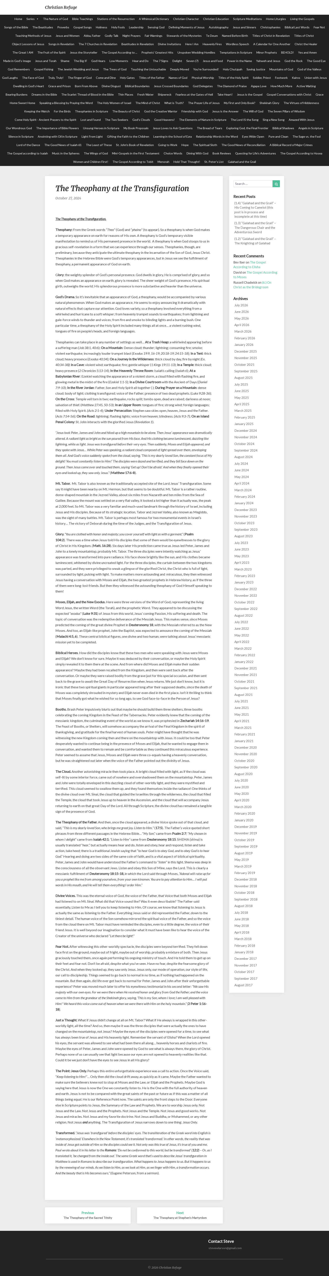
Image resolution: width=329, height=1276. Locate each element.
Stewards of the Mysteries (184, 35)
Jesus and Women (68, 35)
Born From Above (86, 86)
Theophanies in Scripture (91, 111)
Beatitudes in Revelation (137, 44)
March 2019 (243, 866)
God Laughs (10, 77)
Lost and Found (91, 119)
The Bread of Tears (209, 128)
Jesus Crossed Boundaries (171, 86)
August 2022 (243, 615)
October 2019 (244, 840)
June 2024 (241, 470)
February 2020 (244, 813)
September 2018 (245, 899)
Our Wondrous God (19, 128)
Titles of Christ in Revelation (271, 35)
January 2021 (243, 741)
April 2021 (241, 721)
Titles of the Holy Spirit (233, 77)
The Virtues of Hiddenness (301, 103)
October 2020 (244, 760)
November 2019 (245, 833)
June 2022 (241, 628)
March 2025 (243, 410)
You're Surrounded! (206, 69)
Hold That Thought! (187, 161)
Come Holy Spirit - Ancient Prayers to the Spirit (45, 119)
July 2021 (241, 701)
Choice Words (173, 153)
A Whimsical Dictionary (154, 19)
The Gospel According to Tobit (132, 161)
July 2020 (241, 780)
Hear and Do (140, 61)
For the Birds (62, 111)
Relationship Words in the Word (217, 136)
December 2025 (245, 351)
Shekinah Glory (269, 103)
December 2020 (245, 747)
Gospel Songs (82, 27)
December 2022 (245, 589)
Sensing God (156, 27)
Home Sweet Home (22, 103)
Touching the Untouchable (148, 69)
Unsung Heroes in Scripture (101, 128)
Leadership (136, 27)
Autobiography (218, 27)
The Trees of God (115, 69)
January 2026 (243, 344)
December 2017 (245, 958)
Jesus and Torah (45, 61)
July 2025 (241, 384)
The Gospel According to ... (119, 52)
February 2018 (244, 945)
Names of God (178, 77)
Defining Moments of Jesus (187, 27)
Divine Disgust (111, 86)
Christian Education (216, 19)
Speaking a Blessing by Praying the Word (66, 103)
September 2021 (245, 688)
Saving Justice (256, 69)
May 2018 (241, 925)
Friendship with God (194, 111)
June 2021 (241, 708)
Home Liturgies (276, 19)
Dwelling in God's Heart (28, 86)
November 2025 (245, 358)
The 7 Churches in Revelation (97, 44)
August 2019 (243, 853)
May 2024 (241, 477)
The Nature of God (55, 19)
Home (18, 19)
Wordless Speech (237, 44)
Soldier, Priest (262, 77)
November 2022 (245, 595)
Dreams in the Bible (44, 94)
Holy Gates (127, 77)
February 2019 (244, 873)
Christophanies (270, 27)
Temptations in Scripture (235, 52)
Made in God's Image (17, 61)
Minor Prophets (266, 52)
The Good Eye (316, 61)
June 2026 (241, 311)
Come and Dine (106, 77)
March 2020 (243, 807)
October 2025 (244, 364)
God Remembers (19, 69)
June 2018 (241, 919)
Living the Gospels (302, 19)
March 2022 (243, 648)
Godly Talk (111, 35)
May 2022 (241, 635)
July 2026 (241, 305)
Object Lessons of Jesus (28, 44)
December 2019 (245, 826)
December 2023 (245, 510)
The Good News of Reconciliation (243, 145)
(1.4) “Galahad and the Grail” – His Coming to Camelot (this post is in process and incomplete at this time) (255, 209)
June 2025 (241, 391)
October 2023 (244, 523)
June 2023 (241, 549)
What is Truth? (174, 103)
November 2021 (245, 675)
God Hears (98, 61)
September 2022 (245, 609)
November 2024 (245, 437)
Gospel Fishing (43, 69)
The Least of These (99, 145)
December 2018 (245, 879)
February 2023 (244, 576)
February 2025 (244, 417)
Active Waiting (306, 86)
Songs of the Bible (16, 27)
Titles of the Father (151, 77)
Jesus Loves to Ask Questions (173, 128)
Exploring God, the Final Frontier (247, 128)
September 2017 (245, 978)
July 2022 (241, 622)
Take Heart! (225, 94)
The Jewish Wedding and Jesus (78, 69)
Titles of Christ (304, 35)
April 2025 (241, 404)
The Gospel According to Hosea (301, 153)
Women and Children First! (90, 161)
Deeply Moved (179, 69)
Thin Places (125, 94)
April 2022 (241, 642)
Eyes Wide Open (253, 136)
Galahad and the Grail (242, 161)
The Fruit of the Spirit (51, 52)
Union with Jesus (315, 77)
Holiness (101, 27)
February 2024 (244, 496)
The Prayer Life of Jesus (204, 103)
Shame (65, 61)
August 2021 (243, 695)
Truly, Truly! (56, 77)
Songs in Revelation (61, 44)
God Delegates (203, 86)
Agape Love (258, 86)
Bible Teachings (82, 19)
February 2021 (244, 734)
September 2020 (245, 767)
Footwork (281, 77)
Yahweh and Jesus (268, 61)
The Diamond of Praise (232, 86)
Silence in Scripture (21, 136)
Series (30, 19)
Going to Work (167, 145)
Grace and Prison (59, 86)
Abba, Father (92, 35)
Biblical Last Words (297, 27)
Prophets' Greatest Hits (157, 52)
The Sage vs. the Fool (306, 136)
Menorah (163, 161)
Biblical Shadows (283, 128)
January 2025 (243, 424)
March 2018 (243, 939)
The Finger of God (80, 77)
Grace (320, 94)
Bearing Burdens (16, 94)
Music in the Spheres (66, 153)
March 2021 (243, 728)
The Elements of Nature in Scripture (202, 119)
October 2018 (244, 892)
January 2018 (243, 952)
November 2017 (245, 965)
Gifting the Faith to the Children (128, 136)
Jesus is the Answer (225, 111)
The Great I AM (22, 52)
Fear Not (319, 27)
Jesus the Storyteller (83, 52)
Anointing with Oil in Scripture (57, 136)
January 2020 (243, 820)
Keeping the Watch (37, 111)
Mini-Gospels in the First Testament (135, 153)
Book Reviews (222, 153)
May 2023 (241, 556)
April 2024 (241, 483)
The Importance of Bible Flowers (57, 128)
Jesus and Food (213, 61)
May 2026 (241, 318)
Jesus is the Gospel (249, 94)
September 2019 (245, 846)
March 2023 (243, 569)
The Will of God (253, 111)
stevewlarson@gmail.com (225, 1248)
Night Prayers (132, 35)
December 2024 (245, 430)
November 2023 (245, 516)
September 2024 (245, 450)
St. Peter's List (214, 161)
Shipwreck (164, 94)
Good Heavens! (164, 119)
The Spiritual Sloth (205, 145)
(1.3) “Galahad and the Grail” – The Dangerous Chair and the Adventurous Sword (255, 227)
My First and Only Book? (239, 103)
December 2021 (245, 668)
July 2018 (241, 912)
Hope (185, 145)
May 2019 (241, 859)
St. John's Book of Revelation (135, 145)
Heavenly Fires (212, 44)
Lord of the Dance (28, 145)
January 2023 (243, 582)
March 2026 (243, 331)
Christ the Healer (306, 44)
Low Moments (119, 61)
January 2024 (243, 503)
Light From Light (92, 136)
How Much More (281, 86)
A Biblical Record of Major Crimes (291, 145)
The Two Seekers (116, 119)
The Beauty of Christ (126, 111)
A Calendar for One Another (271, 44)
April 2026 (241, 325)
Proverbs (63, 27)
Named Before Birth (235, 35)
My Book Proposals (136, 128)
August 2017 (243, 985)
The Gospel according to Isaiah (27, 153)
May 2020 (241, 793)
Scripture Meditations (247, 19)
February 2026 (244, 338)
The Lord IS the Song (244, 119)
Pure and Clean (278, 136)
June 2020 (241, 787)
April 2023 (241, 562)
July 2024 (241, 463)
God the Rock (294, 61)
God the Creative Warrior (160, 111)
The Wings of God (96, 153)
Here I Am (191, 44)
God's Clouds (141, 119)
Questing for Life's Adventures (255, 153)
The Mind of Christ (147, 103)
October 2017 (244, 972)
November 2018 (245, 886)
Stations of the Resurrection (116, 19)
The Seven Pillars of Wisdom (286, 111)
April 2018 (241, 932)
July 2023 (241, 543)
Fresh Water (145, 94)
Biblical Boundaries (137, 86)
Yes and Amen (307, 52)
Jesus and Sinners (244, 27)
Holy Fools (118, 27)
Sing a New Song (274, 119)
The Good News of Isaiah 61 (63, 145)
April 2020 (241, 800)
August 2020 (243, 774)
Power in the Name (239, 61)
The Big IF (80, 61)
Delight (177, 61)
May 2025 (241, 397)
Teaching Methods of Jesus (33, 35)
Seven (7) (192, 61)
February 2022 (244, 655)
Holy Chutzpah (232, 69)
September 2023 (245, 529)
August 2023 (243, 536)
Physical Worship (203, 77)
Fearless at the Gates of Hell (194, 94)
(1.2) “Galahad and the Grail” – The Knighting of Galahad (255, 241)
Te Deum (212, 35)
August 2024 (243, 457)
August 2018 (243, 906)
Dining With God (197, 153)
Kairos (296, 77)
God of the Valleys (309, 69)
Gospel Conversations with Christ (289, 94)
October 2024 (244, 444)
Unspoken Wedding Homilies (196, 52)
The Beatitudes (42, 27)
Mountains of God (281, 69)
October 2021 (244, 681)
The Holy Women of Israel (114, 103)
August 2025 (243, 377)
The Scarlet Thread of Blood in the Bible (87, 94)
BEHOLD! (287, 52)
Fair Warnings (153, 35)
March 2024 (243, 490)
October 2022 (244, 602)
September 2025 (245, 371)
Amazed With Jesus (302, 119)
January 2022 (243, 662)
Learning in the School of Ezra (172, 136)
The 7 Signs (160, 61)
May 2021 (241, 714)
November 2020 (245, 754)
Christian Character (186, 19)
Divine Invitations (169, 44)
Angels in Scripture (310, 128)
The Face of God (33, 77)
